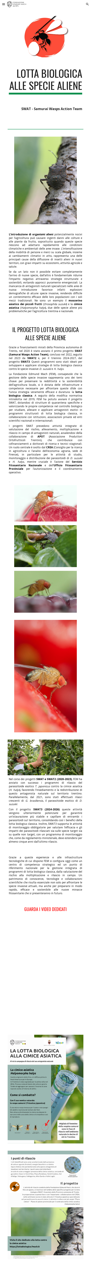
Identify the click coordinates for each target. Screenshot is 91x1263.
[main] (45, 89)
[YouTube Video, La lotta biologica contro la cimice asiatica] (45, 1003)
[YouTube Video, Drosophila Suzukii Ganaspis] (45, 945)
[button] (3, 4)
